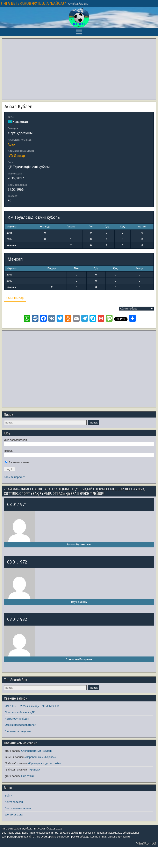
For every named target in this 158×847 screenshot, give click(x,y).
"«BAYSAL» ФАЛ (146, 843)
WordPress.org (13, 814)
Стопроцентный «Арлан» (36, 750)
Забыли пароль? (14, 477)
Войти (8, 795)
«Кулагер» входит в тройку (44, 763)
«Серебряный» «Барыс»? (40, 757)
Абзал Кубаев (18, 106)
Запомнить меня (17, 462)
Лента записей (14, 801)
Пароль (8, 450)
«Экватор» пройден (17, 718)
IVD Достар (16, 156)
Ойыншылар (15, 298)
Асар (11, 144)
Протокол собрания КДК (20, 712)
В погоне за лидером (18, 731)
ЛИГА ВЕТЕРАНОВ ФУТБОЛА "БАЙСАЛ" (33, 3)
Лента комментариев (18, 808)
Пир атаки (34, 769)
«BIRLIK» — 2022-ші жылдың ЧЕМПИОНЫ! (32, 706)
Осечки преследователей (20, 724)
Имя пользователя (15, 439)
